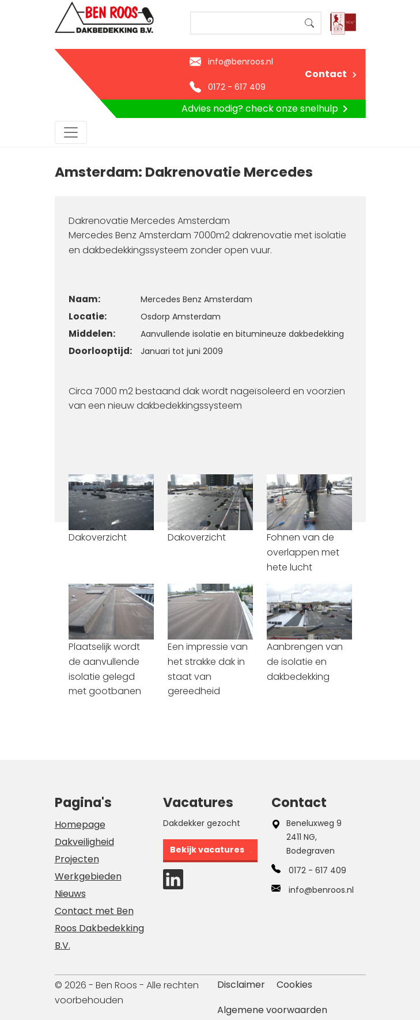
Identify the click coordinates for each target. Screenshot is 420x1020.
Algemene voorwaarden (272, 1010)
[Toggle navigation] (71, 132)
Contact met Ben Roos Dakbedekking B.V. (99, 928)
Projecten (77, 859)
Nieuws (70, 893)
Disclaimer (241, 984)
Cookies (294, 984)
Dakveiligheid (84, 841)
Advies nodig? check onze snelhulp (266, 109)
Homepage (80, 824)
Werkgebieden (88, 876)
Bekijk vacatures (207, 849)
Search (309, 23)
